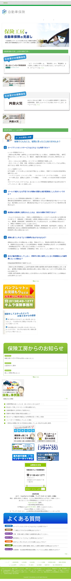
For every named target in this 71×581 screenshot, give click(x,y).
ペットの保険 (41, 562)
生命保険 (32, 562)
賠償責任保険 (51, 562)
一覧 (66, 398)
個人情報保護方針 (57, 565)
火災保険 (24, 562)
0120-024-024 (32, 502)
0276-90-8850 (31, 507)
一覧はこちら (35, 281)
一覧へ (66, 554)
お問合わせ (22, 565)
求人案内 (31, 565)
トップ (7, 562)
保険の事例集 (62, 562)
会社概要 (39, 565)
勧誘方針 (47, 565)
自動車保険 (15, 562)
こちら (42, 68)
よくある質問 (12, 565)
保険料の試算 (48, 20)
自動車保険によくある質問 (62, 20)
